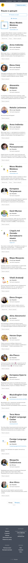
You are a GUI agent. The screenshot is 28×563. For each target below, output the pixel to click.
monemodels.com (14, 29)
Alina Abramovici (18, 316)
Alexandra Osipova (14, 86)
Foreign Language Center (18, 440)
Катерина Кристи (18, 375)
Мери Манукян (17, 258)
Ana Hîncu (14, 482)
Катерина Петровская (15, 190)
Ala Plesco (14, 355)
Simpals (16, 559)
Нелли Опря (16, 335)
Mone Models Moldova (16, 23)
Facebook (21, 550)
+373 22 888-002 (21, 533)
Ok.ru (21, 552)
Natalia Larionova (18, 107)
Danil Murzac (16, 211)
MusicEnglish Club (18, 394)
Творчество (4, 38)
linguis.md (12, 242)
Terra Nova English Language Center (18, 417)
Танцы (10, 38)
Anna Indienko (16, 45)
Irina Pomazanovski (16, 145)
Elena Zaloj (15, 65)
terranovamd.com (14, 424)
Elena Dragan (16, 297)
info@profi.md (21, 536)
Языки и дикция (17, 38)
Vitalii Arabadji (16, 277)
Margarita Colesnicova (15, 461)
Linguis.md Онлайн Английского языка (16, 234)
